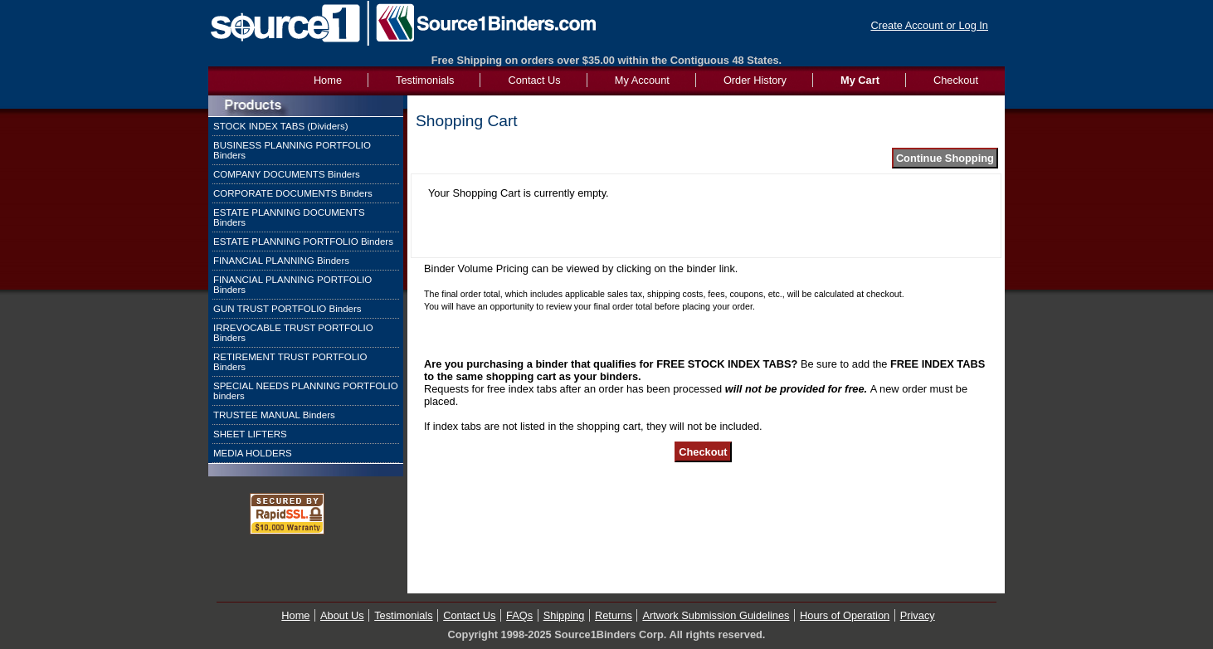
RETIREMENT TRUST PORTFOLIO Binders (290, 362)
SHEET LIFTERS (250, 434)
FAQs (519, 615)
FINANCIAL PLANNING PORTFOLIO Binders (292, 285)
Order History (755, 80)
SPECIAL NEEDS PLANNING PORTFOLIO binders (305, 391)
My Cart (859, 80)
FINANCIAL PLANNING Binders (281, 261)
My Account (642, 80)
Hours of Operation (844, 615)
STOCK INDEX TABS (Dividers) (280, 126)
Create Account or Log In (929, 25)
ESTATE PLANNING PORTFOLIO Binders (303, 241)
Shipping (564, 615)
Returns (613, 615)
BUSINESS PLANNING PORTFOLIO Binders (292, 150)
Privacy (917, 615)
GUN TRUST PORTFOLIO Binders (287, 309)
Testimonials (425, 80)
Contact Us (534, 80)
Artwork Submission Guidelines (715, 615)
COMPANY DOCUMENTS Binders (286, 174)
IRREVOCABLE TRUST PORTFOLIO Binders (293, 333)
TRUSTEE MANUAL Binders (274, 415)
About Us (342, 615)
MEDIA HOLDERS (252, 453)
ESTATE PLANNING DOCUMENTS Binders (289, 217)
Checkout (955, 80)
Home (295, 615)
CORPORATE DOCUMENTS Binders (293, 193)
